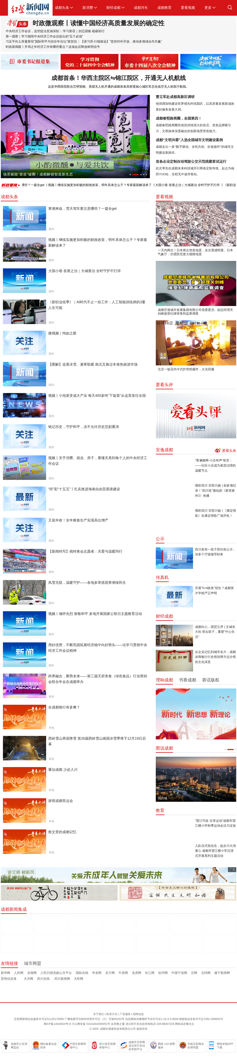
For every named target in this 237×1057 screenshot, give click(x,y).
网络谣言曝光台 (184, 1023)
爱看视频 (188, 8)
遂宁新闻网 (222, 972)
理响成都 (164, 679)
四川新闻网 (62, 978)
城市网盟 (32, 963)
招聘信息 (138, 1014)
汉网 (194, 972)
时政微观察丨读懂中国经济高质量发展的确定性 (98, 23)
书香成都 (187, 679)
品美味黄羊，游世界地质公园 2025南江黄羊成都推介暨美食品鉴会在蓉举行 (63, 175)
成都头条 (62, 8)
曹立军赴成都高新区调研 (175, 97)
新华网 (5, 972)
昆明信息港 (10, 978)
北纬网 (206, 972)
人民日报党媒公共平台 (56, 972)
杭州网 (163, 972)
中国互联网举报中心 (78, 1045)
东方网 (110, 972)
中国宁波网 (179, 972)
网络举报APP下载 (225, 1045)
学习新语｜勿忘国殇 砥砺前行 (83, 31)
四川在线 (43, 978)
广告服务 (125, 1014)
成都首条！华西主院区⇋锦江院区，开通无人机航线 (118, 78)
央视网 (32, 972)
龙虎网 (136, 972)
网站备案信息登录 (48, 1045)
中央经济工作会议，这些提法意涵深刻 (32, 31)
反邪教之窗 (118, 1023)
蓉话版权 (210, 679)
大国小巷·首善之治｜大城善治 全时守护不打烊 (191, 185)
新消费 (87, 8)
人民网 (18, 972)
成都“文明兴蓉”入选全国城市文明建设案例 (189, 140)
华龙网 (96, 972)
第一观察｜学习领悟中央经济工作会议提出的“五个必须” (44, 36)
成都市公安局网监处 (19, 1045)
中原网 (123, 972)
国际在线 (82, 972)
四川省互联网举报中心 (107, 1045)
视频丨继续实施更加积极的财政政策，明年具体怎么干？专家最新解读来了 (104, 185)
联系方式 (111, 1014)
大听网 (78, 978)
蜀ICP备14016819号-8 (57, 1023)
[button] (133, 174)
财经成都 (113, 8)
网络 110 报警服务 (166, 1045)
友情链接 (9, 963)
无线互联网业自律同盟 (195, 1045)
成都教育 (164, 8)
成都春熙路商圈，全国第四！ (179, 118)
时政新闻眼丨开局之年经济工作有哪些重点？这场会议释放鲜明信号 (53, 46)
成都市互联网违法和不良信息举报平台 (137, 1046)
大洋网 (29, 978)
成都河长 (141, 8)
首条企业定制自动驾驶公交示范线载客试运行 (191, 161)
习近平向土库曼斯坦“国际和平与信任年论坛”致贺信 (42, 41)
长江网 (149, 972)
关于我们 (98, 1014)
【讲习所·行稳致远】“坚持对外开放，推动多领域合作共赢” (121, 41)
